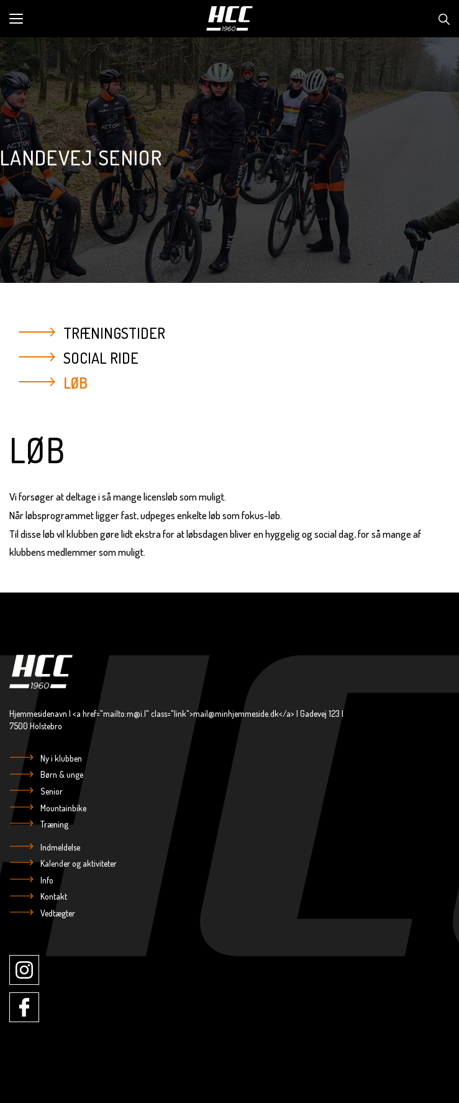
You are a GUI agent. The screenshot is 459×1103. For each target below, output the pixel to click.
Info (46, 880)
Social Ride (101, 357)
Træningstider (114, 333)
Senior (51, 791)
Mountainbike (62, 808)
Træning (53, 824)
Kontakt (53, 896)
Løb (75, 382)
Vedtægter (57, 913)
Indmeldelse (59, 847)
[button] (103, 19)
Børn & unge (61, 774)
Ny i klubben (60, 758)
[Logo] (229, 18)
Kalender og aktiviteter (78, 863)
